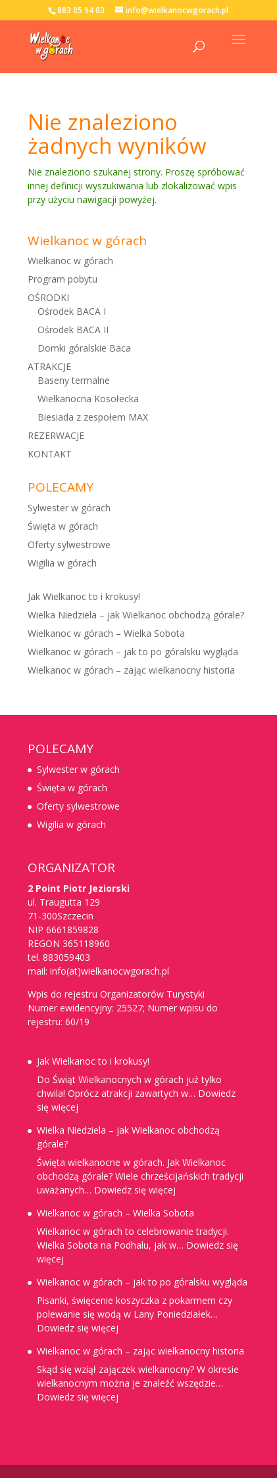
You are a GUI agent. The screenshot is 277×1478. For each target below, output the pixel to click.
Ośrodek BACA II (73, 329)
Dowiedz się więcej (135, 1190)
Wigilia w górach (62, 563)
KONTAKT (50, 454)
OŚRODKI (48, 297)
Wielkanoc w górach (70, 260)
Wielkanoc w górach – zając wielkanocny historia (131, 670)
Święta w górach (63, 526)
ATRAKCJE (49, 366)
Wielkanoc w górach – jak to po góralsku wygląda (133, 651)
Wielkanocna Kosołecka (88, 398)
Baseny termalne (74, 380)
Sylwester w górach (69, 507)
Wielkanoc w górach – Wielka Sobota (106, 633)
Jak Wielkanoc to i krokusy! (84, 596)
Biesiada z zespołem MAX (93, 417)
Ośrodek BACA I (72, 311)
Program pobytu (62, 279)
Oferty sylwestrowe (69, 544)
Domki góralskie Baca (84, 348)
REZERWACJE (56, 435)
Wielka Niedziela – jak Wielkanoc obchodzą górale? (136, 615)
